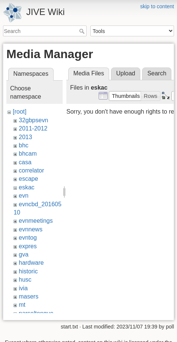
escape (28, 179)
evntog (28, 237)
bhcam (28, 153)
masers (28, 296)
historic (28, 271)
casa (25, 162)
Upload (125, 73)
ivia (23, 288)
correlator (31, 170)
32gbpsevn (33, 120)
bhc (23, 145)
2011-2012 (33, 128)
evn (23, 195)
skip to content (157, 6)
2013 (25, 137)
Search (82, 31)
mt (22, 305)
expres (28, 246)
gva (23, 254)
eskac (26, 187)
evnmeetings (36, 221)
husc (25, 279)
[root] (19, 111)
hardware (31, 263)
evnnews (30, 229)
